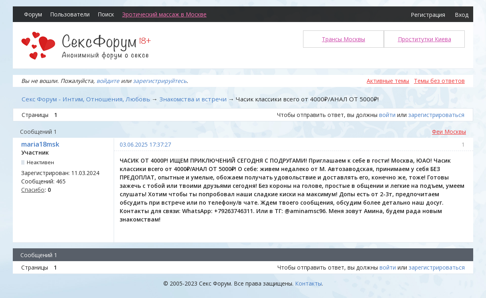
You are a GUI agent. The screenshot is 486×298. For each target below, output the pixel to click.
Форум (33, 14)
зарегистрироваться (436, 115)
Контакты (308, 283)
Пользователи (70, 14)
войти (387, 115)
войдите (107, 81)
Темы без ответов (439, 81)
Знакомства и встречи (193, 99)
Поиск (106, 14)
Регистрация (428, 14)
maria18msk (40, 144)
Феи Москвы (449, 131)
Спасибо (32, 189)
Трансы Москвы (343, 39)
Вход (461, 14)
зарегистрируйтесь (160, 81)
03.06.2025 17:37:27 (145, 144)
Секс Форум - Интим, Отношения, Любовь (86, 99)
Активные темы (388, 81)
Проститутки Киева (424, 39)
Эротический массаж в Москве (164, 14)
